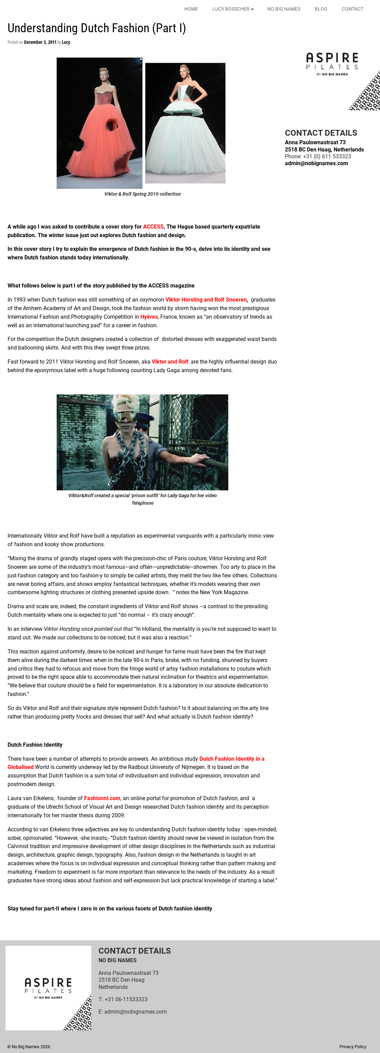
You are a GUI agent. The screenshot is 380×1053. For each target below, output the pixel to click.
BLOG (321, 9)
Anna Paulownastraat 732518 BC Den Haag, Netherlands (324, 145)
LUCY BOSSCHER (234, 9)
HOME (191, 9)
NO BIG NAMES (283, 9)
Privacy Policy (352, 1046)
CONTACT (352, 9)
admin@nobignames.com (316, 163)
